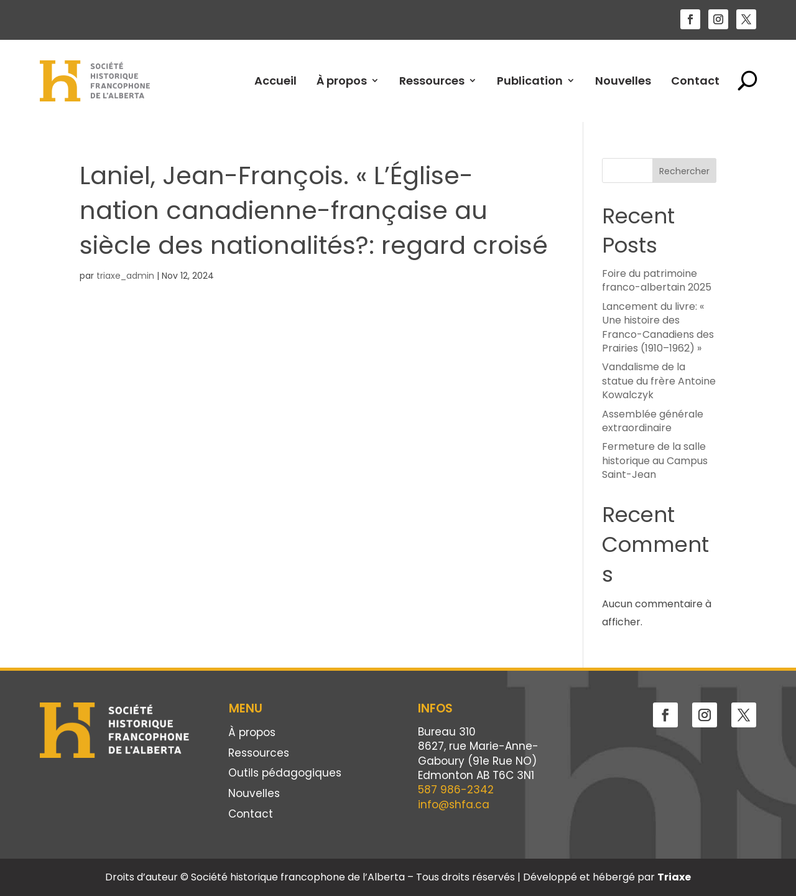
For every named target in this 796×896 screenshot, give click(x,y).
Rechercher (684, 171)
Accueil (275, 80)
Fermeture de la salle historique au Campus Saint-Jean (655, 460)
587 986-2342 (456, 789)
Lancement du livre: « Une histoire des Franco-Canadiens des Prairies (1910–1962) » (658, 327)
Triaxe (674, 877)
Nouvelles (623, 80)
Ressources (432, 80)
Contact (695, 80)
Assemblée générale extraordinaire (652, 421)
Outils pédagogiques (284, 773)
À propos (342, 80)
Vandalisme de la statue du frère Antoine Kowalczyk (659, 381)
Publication (530, 80)
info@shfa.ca (453, 804)
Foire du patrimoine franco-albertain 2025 (656, 280)
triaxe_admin (125, 275)
